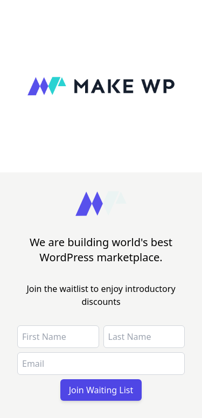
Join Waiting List (101, 390)
